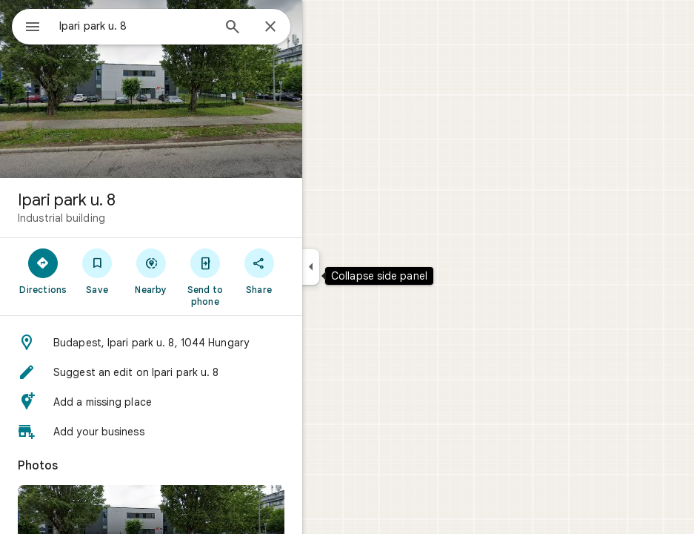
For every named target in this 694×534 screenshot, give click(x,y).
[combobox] (135, 26)
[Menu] (32, 28)
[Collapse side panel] (310, 267)
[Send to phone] (205, 276)
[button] (151, 342)
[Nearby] (151, 270)
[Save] (97, 270)
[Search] (232, 28)
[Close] (270, 27)
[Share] (259, 270)
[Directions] (43, 270)
